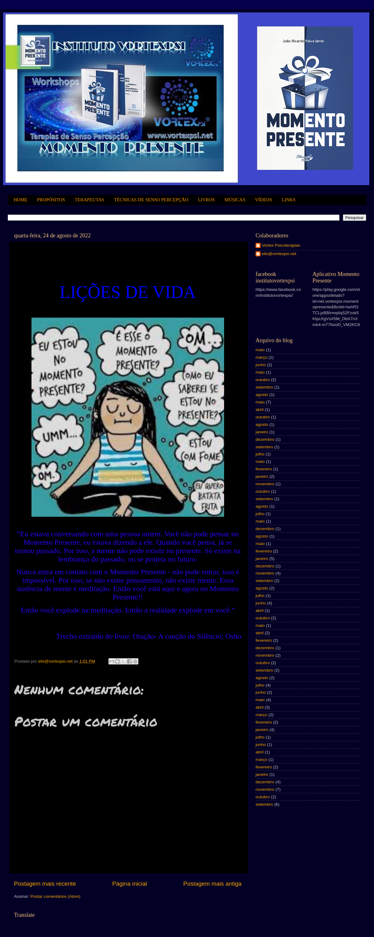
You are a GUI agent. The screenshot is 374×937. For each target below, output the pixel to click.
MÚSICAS (234, 199)
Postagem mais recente (45, 883)
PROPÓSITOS (51, 199)
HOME (20, 199)
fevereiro (264, 469)
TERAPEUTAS (89, 199)
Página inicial (129, 883)
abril (260, 409)
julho (260, 454)
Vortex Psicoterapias (281, 245)
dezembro (265, 439)
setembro (264, 387)
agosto (262, 394)
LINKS (288, 199)
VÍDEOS (263, 199)
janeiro (262, 432)
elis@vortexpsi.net (279, 253)
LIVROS (206, 199)
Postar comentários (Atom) (56, 896)
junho (261, 364)
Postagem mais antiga (212, 883)
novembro (265, 484)
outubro (263, 379)
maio (260, 349)
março (261, 357)
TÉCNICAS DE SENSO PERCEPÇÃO (151, 199)
